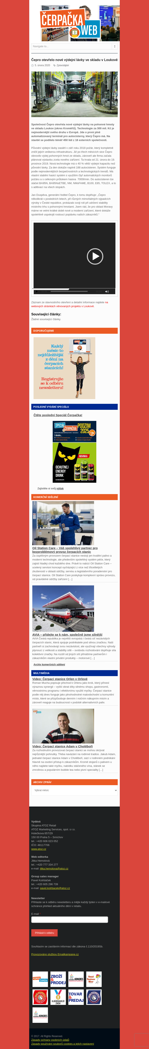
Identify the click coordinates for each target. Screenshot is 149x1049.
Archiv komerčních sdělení (49, 664)
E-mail (36, 913)
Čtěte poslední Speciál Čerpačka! (58, 415)
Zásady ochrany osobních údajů (50, 1039)
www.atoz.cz (38, 848)
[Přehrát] (37, 291)
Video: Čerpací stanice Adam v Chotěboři (62, 746)
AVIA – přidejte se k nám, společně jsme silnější (67, 634)
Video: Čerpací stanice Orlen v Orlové (59, 679)
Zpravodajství (63, 65)
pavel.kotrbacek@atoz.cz (55, 888)
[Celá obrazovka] (113, 291)
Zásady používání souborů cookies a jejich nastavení (62, 1043)
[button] (95, 256)
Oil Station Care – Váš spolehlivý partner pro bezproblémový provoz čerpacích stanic (65, 549)
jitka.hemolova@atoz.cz (54, 868)
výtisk (60, 488)
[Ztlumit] (107, 291)
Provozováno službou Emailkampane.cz (55, 954)
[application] (74, 258)
